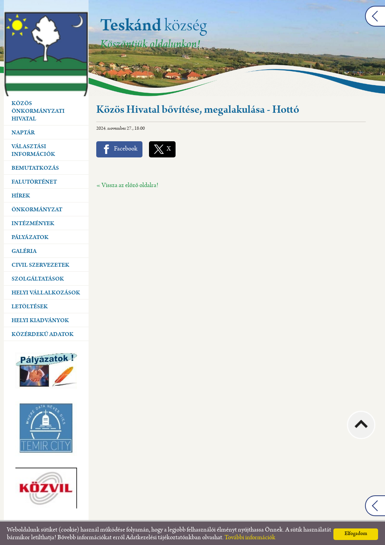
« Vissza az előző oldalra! (127, 184)
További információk (249, 536)
